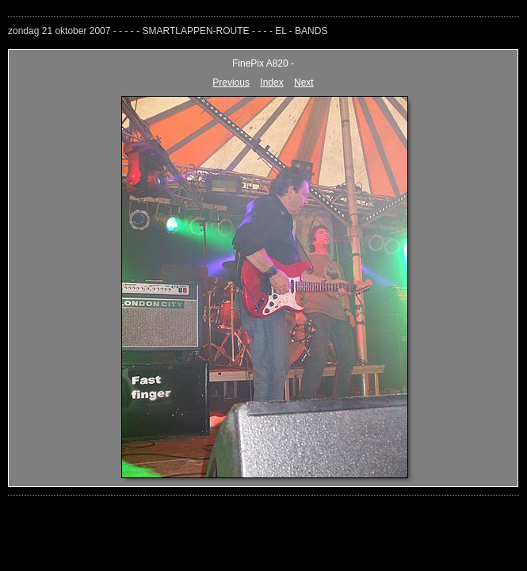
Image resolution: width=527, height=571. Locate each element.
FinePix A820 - (263, 63)
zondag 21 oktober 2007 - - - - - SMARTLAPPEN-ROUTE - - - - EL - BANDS (167, 30)
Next (304, 82)
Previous (231, 82)
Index (271, 82)
